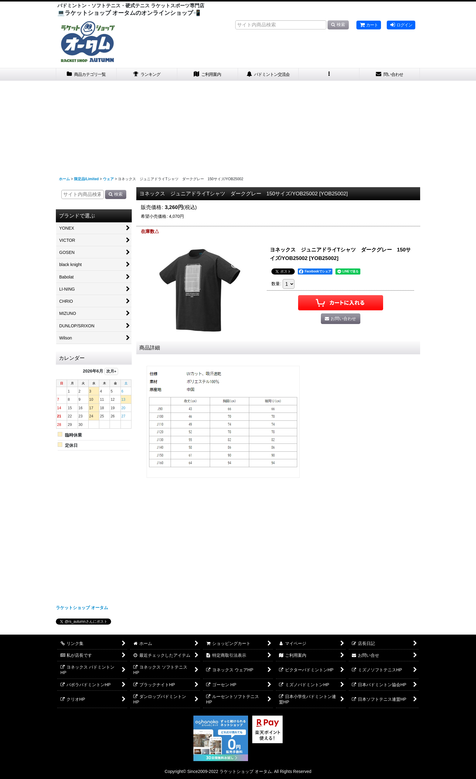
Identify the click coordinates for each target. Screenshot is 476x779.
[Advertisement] (238, 126)
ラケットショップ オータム (82, 607)
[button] (329, 74)
